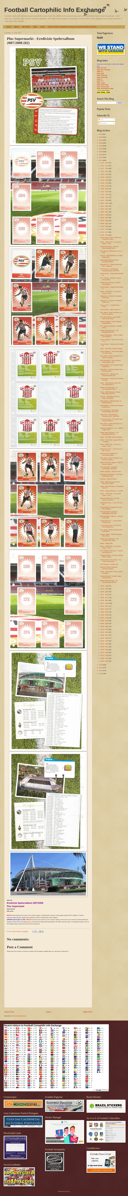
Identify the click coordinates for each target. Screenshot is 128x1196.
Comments (102, 123)
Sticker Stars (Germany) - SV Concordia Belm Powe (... (109, 388)
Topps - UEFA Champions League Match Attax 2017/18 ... (110, 392)
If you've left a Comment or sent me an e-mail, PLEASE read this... (72, 27)
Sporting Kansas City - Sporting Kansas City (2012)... (109, 499)
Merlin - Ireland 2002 (106, 543)
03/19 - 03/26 (105, 629)
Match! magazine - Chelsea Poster (110, 471)
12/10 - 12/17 (105, 171)
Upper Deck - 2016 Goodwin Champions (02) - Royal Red (109, 415)
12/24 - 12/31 (105, 165)
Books (16, 27)
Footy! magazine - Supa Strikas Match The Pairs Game (111, 352)
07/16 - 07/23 (105, 232)
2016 (100, 665)
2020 (100, 151)
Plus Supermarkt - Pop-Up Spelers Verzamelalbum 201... (110, 361)
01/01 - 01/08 (105, 661)
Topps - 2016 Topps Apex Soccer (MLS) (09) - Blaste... (110, 482)
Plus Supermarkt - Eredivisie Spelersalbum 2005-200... (109, 512)
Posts (100, 119)
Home (8, 27)
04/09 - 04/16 (105, 620)
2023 (100, 143)
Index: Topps (101, 83)
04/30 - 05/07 (105, 612)
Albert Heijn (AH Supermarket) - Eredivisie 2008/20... (109, 260)
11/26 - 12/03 (105, 177)
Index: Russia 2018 (103, 86)
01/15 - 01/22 (105, 655)
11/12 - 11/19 (105, 183)
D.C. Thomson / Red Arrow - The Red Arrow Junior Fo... (111, 551)
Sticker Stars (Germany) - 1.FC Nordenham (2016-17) (109, 433)
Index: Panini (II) (102, 77)
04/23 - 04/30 (105, 615)
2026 (100, 134)
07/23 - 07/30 (105, 229)
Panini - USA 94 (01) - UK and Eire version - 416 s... (110, 242)
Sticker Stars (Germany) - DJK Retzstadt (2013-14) (109, 331)
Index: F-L (100, 71)
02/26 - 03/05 (105, 638)
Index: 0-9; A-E (101, 68)
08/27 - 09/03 (105, 215)
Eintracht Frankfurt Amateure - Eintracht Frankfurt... (109, 567)
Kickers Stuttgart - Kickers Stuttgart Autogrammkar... (110, 322)
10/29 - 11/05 (105, 188)
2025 (100, 137)
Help (35, 27)
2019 (100, 154)
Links (42, 27)
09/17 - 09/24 (105, 206)
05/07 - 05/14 (105, 609)
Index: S (99, 79)
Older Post (87, 1012)
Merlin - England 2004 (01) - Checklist (111, 491)
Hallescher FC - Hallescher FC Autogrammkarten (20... (109, 374)
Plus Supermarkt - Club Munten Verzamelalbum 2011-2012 (109, 410)
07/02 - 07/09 (105, 586)
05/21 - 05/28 (105, 603)
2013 (100, 673)
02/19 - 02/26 (105, 641)
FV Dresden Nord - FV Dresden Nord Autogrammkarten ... (111, 419)
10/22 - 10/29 (105, 191)
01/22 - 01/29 (105, 652)
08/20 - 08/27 (105, 217)
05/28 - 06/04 (105, 600)
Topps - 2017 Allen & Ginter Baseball (111, 437)
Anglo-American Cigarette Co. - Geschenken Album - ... (109, 454)
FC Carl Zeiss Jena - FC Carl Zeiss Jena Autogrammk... (110, 526)
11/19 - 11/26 (105, 180)
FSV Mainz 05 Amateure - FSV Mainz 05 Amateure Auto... (111, 475)
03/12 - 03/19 (105, 632)
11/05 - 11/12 (105, 186)
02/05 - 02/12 (105, 646)
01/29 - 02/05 (105, 649)
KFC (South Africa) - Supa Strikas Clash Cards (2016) (110, 317)
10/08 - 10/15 (105, 197)
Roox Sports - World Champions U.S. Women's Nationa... (111, 313)
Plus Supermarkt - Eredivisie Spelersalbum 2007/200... (109, 467)
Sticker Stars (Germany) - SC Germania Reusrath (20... (109, 581)
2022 (100, 146)
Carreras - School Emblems (108, 479)
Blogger (67, 1191)
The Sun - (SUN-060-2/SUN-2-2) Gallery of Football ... (110, 397)
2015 (100, 667)
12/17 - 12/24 (105, 168)
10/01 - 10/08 (105, 200)
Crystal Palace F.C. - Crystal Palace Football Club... (111, 521)
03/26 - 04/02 (105, 626)
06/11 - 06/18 (105, 594)
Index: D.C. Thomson (103, 69)
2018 (100, 157)
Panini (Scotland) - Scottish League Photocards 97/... (110, 576)
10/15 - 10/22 (105, 194)
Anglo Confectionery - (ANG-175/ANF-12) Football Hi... (111, 335)
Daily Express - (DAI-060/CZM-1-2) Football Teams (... (110, 401)
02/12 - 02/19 (105, 644)
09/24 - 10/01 (105, 203)
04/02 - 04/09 (105, 623)
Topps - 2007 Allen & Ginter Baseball (111, 348)
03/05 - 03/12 (105, 635)
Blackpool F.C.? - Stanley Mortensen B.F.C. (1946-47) (111, 265)
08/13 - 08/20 (105, 220)
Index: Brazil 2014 (102, 84)
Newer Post (9, 1012)
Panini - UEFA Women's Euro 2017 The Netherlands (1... (110, 383)
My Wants (26, 27)
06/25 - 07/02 (105, 589)
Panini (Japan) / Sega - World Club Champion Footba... (110, 238)
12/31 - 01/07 (105, 163)
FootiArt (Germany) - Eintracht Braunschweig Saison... (109, 247)
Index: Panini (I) (102, 75)
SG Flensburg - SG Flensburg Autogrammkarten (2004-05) (109, 269)
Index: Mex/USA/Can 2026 (105, 88)
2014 (100, 670)
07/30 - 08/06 (105, 226)
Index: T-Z (100, 81)
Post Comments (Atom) (19, 1016)
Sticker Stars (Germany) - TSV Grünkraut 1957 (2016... (109, 539)
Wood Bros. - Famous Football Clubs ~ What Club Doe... (111, 370)
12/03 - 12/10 (105, 174)
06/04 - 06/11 (105, 597)
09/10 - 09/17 (105, 209)
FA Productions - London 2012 (109, 564)
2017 (100, 160)
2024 (100, 140)
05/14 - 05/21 (105, 606)
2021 (100, 148)
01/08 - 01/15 (105, 658)
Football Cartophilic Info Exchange (54, 9)
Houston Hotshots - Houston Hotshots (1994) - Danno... (111, 556)
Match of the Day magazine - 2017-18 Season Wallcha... (111, 463)
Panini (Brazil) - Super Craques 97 (110, 309)
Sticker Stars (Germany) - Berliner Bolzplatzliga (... (110, 283)
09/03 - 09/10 (105, 212)
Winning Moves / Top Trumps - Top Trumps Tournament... (110, 560)
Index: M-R (100, 73)
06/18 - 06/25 (105, 591)
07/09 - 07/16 (105, 235)
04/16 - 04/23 (105, 618)
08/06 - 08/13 (105, 223)
